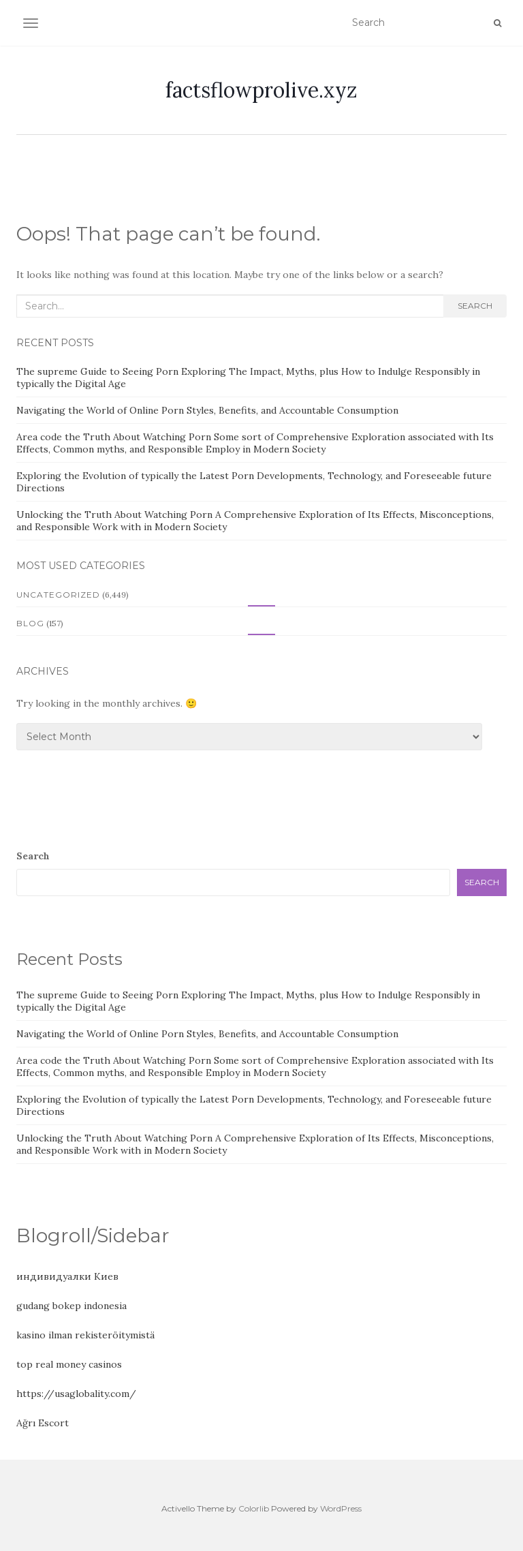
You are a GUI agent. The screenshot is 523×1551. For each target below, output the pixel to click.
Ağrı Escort (42, 1423)
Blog (30, 623)
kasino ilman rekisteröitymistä (85, 1335)
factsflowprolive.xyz (261, 90)
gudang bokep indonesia (71, 1306)
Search (475, 306)
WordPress (341, 1508)
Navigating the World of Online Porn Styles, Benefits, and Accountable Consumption (207, 410)
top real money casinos (69, 1364)
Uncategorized (58, 594)
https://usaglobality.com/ (76, 1393)
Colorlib (253, 1508)
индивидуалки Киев (67, 1276)
